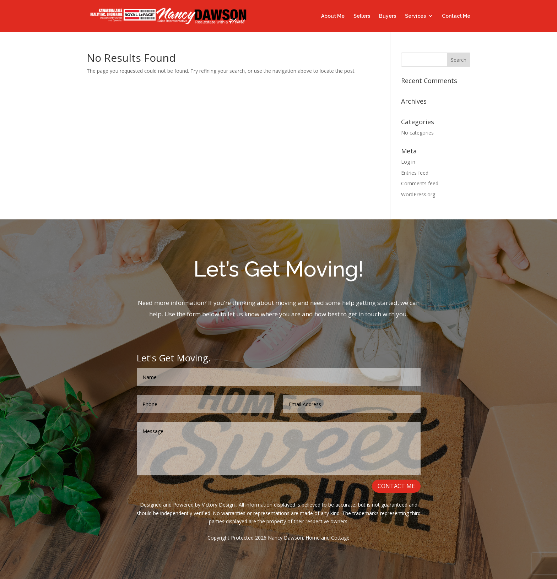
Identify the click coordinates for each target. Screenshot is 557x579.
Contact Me (456, 16)
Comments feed (419, 183)
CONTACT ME (397, 487)
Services (415, 16)
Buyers (387, 16)
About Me (333, 16)
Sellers (361, 16)
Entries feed (414, 172)
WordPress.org (418, 194)
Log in (408, 161)
